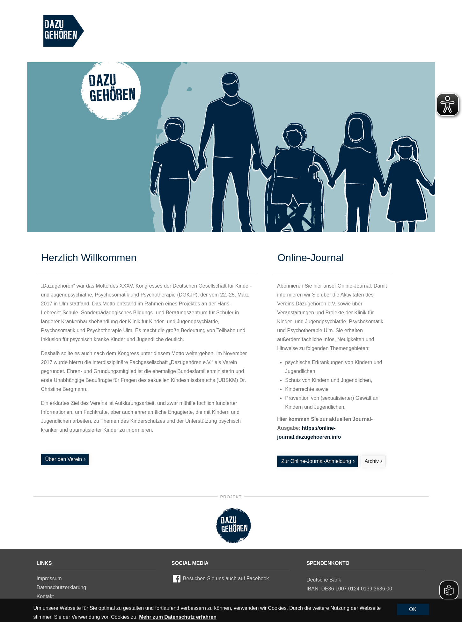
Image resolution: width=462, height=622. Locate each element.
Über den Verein (63, 459)
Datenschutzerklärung (61, 587)
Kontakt (45, 596)
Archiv (372, 461)
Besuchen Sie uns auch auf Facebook (226, 578)
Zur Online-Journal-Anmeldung (316, 461)
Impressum (49, 578)
